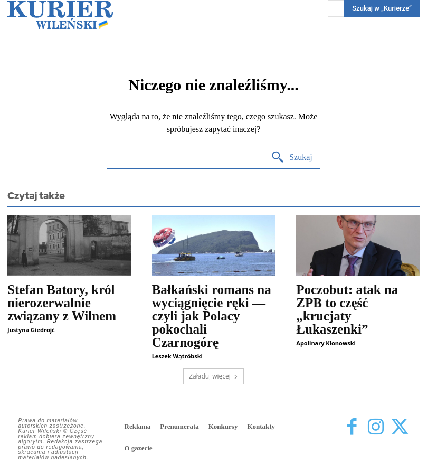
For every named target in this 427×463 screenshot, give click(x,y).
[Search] (291, 157)
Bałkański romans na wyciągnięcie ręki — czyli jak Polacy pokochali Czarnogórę (211, 315)
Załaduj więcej (213, 376)
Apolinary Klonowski (326, 343)
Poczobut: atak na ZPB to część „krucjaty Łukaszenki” (347, 309)
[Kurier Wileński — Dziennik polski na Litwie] (60, 15)
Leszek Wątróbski (177, 356)
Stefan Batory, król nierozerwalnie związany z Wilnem (61, 302)
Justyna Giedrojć (31, 330)
